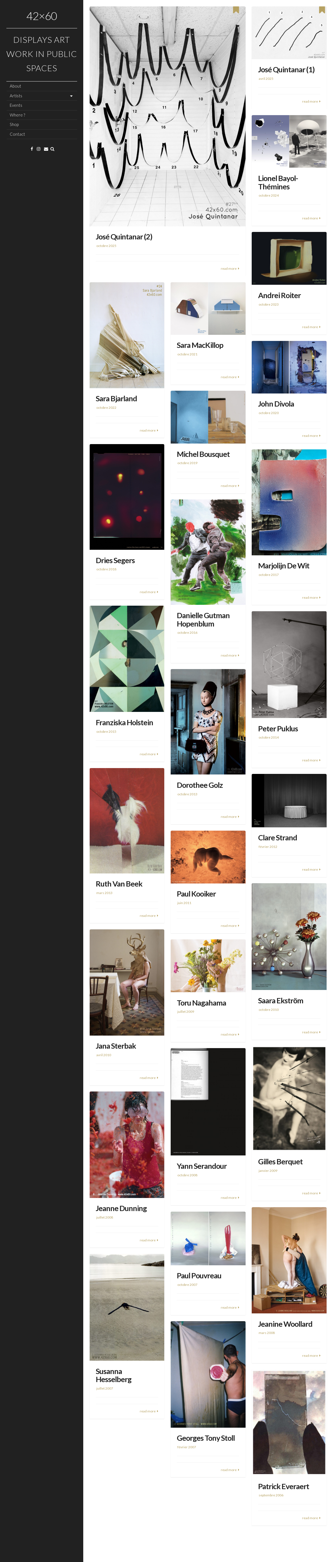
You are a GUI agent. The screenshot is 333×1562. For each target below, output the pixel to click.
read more (229, 268)
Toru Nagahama (201, 1002)
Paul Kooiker (196, 893)
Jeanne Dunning (121, 1208)
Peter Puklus (278, 728)
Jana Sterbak (116, 1045)
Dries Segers (115, 560)
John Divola (276, 403)
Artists (16, 95)
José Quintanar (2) (124, 236)
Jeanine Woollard (285, 1323)
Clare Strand (277, 837)
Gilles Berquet (280, 1161)
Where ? (17, 114)
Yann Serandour (202, 1165)
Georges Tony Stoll (206, 1437)
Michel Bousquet (203, 454)
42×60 (41, 16)
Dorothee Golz (200, 784)
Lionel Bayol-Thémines (278, 182)
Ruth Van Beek (119, 883)
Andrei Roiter (279, 295)
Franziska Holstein (124, 722)
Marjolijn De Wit (283, 565)
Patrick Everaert (283, 1486)
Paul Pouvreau (199, 1275)
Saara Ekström (280, 1000)
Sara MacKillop (200, 345)
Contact (17, 134)
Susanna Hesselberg (113, 1375)
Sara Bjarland (116, 398)
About (15, 85)
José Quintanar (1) (286, 69)
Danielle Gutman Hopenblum (203, 619)
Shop (14, 124)
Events (16, 105)
